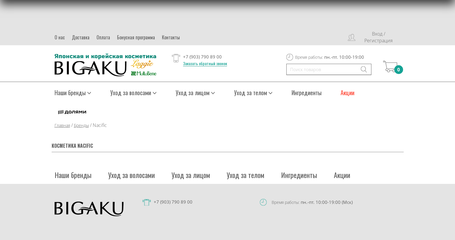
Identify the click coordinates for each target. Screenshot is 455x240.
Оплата (103, 37)
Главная (62, 125)
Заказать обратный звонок (205, 63)
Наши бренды (73, 92)
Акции (347, 92)
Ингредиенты (307, 92)
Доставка (80, 37)
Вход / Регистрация (378, 37)
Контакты (171, 37)
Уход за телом (253, 92)
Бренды (81, 125)
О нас (60, 37)
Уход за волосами (133, 92)
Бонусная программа (136, 37)
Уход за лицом (195, 92)
